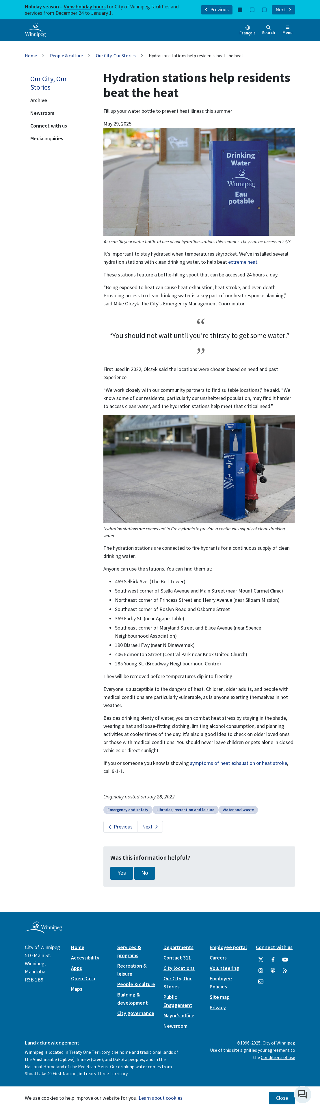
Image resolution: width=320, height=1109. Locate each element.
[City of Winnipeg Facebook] (273, 960)
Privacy (218, 1007)
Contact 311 (177, 957)
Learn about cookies (161, 1098)
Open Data (83, 978)
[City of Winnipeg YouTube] (285, 960)
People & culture (66, 55)
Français (247, 33)
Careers (218, 957)
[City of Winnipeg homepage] (43, 931)
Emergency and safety (127, 809)
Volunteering (224, 968)
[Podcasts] (273, 971)
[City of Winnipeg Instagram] (261, 971)
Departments (178, 947)
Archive (38, 100)
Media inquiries (46, 138)
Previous (217, 9)
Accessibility (85, 957)
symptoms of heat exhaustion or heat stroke (238, 763)
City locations (179, 968)
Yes (122, 873)
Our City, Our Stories (116, 55)
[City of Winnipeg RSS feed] (285, 971)
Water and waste (238, 809)
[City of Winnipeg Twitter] (261, 960)
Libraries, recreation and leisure (185, 809)
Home (31, 55)
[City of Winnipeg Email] (261, 982)
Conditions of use (278, 1057)
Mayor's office (178, 1015)
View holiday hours (85, 6)
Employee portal (228, 947)
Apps (76, 968)
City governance (135, 1013)
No (145, 873)
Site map (220, 997)
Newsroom (42, 113)
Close (282, 1098)
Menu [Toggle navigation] (287, 30)
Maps (76, 989)
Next (283, 9)
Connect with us (48, 125)
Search (268, 30)
